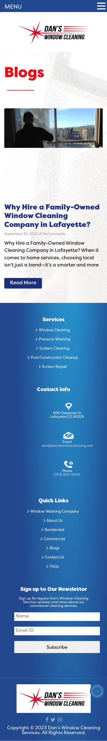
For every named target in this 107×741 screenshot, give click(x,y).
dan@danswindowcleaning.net (67, 446)
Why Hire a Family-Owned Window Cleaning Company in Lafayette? (52, 216)
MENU (13, 7)
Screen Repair (54, 367)
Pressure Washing (54, 339)
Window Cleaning (54, 330)
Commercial (54, 539)
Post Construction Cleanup (54, 358)
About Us (54, 521)
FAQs (54, 567)
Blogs (54, 548)
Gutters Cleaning (54, 348)
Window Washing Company (54, 511)
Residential (54, 530)
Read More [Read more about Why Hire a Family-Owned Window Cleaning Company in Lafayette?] (23, 283)
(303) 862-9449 (67, 475)
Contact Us (54, 557)
